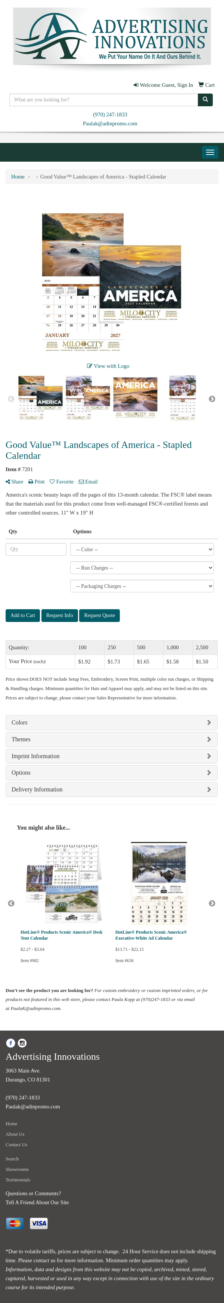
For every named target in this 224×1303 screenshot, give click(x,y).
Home (12, 1123)
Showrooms (17, 1169)
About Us (15, 1134)
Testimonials (18, 1180)
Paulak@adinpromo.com (110, 123)
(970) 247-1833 (110, 115)
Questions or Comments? (33, 1193)
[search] (205, 100)
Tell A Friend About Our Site (37, 1202)
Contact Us (16, 1144)
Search (12, 1159)
